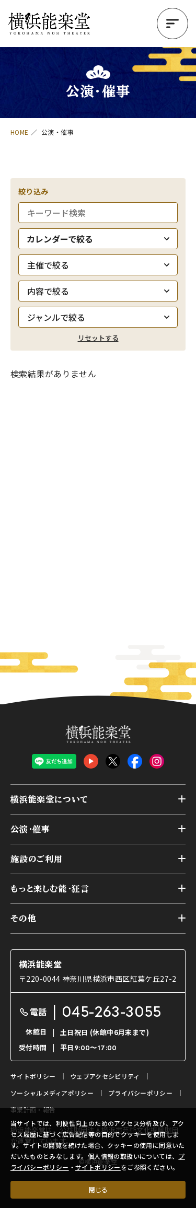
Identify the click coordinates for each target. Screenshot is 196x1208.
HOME (19, 131)
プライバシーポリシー (140, 1092)
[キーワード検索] (98, 212)
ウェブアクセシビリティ (105, 1076)
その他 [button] (23, 918)
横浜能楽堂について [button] (49, 799)
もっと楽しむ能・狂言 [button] (49, 889)
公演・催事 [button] (30, 829)
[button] (172, 23)
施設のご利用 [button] (36, 859)
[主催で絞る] (98, 264)
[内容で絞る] (98, 291)
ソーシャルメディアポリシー (52, 1092)
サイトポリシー (98, 1167)
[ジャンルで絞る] (98, 317)
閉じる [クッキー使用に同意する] (98, 1189)
